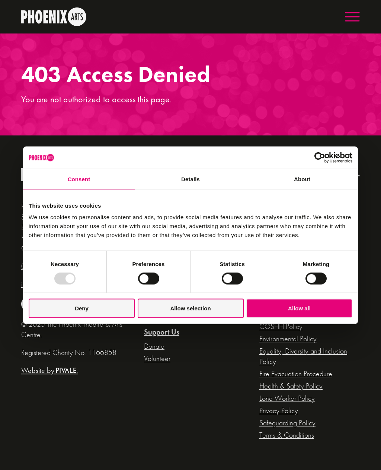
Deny (82, 308)
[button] (352, 16)
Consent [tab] (79, 179)
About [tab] (302, 179)
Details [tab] (190, 179)
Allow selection (190, 308)
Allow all (299, 308)
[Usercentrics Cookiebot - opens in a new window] (319, 157)
